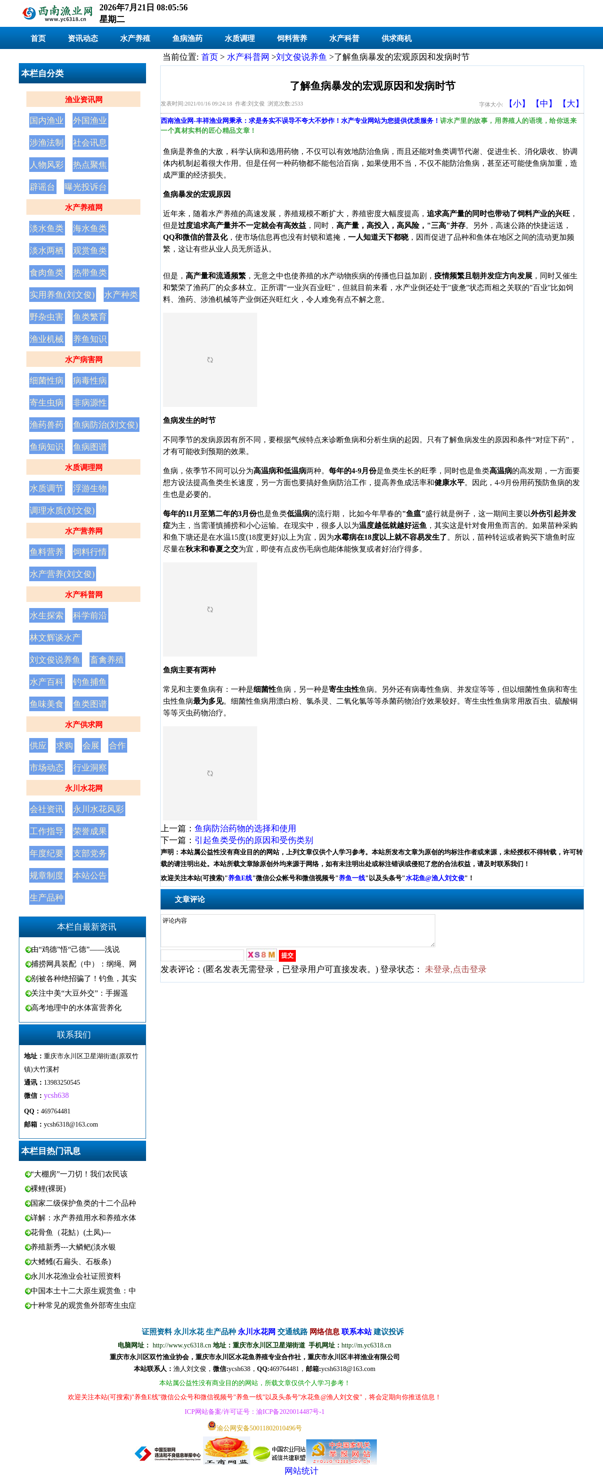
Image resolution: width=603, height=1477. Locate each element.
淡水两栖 (47, 250)
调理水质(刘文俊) (62, 510)
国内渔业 (47, 120)
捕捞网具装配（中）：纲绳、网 (84, 964)
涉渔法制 (47, 142)
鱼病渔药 (187, 38)
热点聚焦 (90, 165)
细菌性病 (47, 380)
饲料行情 (90, 552)
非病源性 (90, 402)
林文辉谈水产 (55, 637)
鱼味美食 (47, 704)
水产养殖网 (84, 207)
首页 (38, 38)
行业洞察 (90, 767)
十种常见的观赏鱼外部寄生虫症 (83, 1305)
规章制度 (47, 875)
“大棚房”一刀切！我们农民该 (79, 1174)
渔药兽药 (47, 425)
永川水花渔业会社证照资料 (76, 1276)
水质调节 (47, 488)
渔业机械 (47, 339)
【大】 (571, 103)
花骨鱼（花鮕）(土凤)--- (71, 1232)
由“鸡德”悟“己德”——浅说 (75, 949)
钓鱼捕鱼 (90, 682)
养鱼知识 (90, 339)
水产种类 (121, 295)
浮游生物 (90, 488)
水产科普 (344, 38)
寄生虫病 (47, 402)
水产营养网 (84, 531)
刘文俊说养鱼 (55, 660)
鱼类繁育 (90, 317)
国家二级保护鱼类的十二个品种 (83, 1203)
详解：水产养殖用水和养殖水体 (83, 1218)
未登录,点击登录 (456, 975)
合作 (117, 745)
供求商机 (397, 38)
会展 (90, 745)
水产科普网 (84, 595)
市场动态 (47, 767)
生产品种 (47, 897)
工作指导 (47, 831)
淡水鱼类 (47, 228)
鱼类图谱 (90, 704)
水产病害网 (84, 360)
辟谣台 (42, 187)
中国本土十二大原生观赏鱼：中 (83, 1291)
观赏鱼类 (90, 250)
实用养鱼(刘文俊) (62, 295)
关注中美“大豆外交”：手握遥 (79, 993)
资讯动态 (83, 38)
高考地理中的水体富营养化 (76, 1008)
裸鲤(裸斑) (48, 1189)
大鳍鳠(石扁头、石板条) (71, 1262)
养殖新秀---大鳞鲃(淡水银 (73, 1247)
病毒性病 (90, 380)
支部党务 (90, 853)
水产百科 (47, 682)
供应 (38, 745)
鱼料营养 (47, 552)
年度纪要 (47, 853)
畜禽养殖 (107, 660)
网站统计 (301, 1471)
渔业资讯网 (84, 100)
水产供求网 (84, 725)
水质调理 (240, 38)
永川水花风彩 (98, 809)
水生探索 (47, 615)
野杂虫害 (47, 317)
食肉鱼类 (47, 272)
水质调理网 (84, 467)
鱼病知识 (47, 447)
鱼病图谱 (90, 447)
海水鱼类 (90, 228)
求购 (64, 745)
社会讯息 (90, 142)
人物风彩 (47, 165)
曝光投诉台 (86, 187)
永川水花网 (84, 788)
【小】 (517, 103)
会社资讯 (47, 809)
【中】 (544, 103)
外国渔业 (90, 120)
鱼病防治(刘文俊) (105, 425)
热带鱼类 (90, 272)
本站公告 (90, 875)
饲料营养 (292, 38)
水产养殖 (135, 38)
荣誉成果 (90, 831)
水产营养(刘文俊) (62, 574)
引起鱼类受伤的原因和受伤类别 (254, 840)
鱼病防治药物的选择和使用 (245, 828)
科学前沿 (90, 615)
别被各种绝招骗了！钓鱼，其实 (84, 978)
